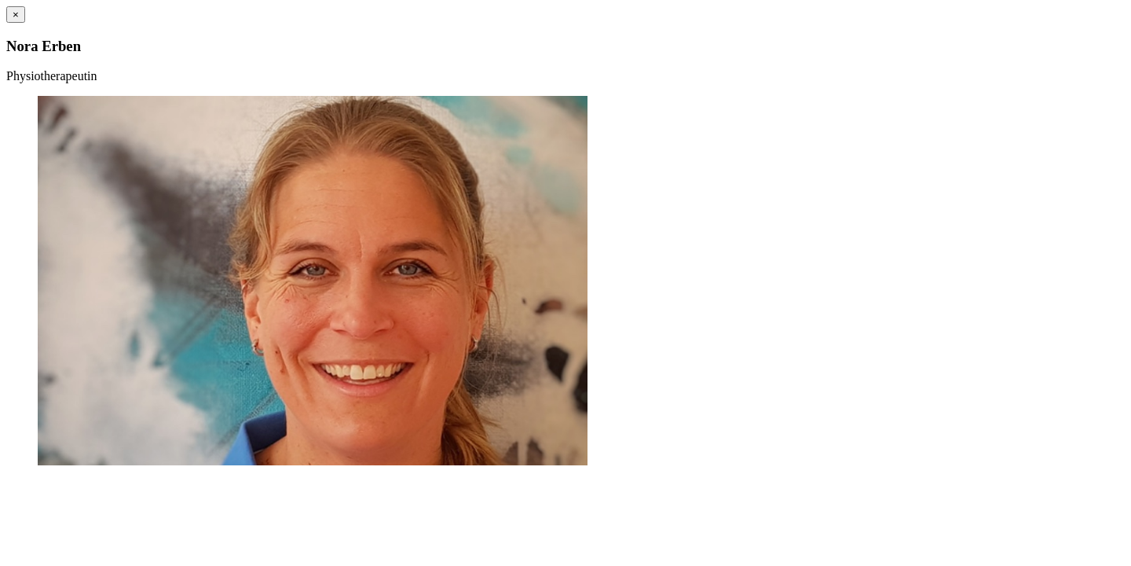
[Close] (15, 14)
